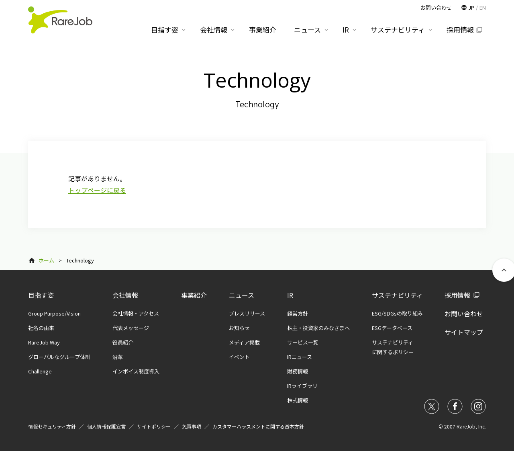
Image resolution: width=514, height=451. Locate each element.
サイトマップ (464, 332)
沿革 (117, 357)
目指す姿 (41, 295)
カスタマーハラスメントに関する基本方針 (258, 426)
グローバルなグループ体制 (59, 357)
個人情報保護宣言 (106, 426)
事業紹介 (194, 295)
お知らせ (239, 328)
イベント (239, 357)
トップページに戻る (97, 190)
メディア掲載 (244, 342)
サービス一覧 (302, 342)
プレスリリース (247, 313)
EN (482, 7)
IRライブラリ (302, 386)
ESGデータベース (392, 328)
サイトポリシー (154, 426)
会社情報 (125, 295)
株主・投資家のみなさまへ (318, 328)
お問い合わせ (464, 313)
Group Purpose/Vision (54, 313)
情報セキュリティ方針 (52, 426)
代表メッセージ (130, 328)
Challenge (40, 371)
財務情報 (297, 371)
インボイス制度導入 (135, 371)
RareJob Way (44, 342)
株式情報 (297, 400)
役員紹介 (122, 342)
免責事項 (191, 426)
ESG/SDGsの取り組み (397, 313)
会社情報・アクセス (135, 313)
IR (290, 295)
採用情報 (457, 295)
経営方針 (297, 313)
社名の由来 (41, 328)
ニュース (241, 295)
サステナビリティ (397, 295)
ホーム (46, 260)
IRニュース (299, 357)
